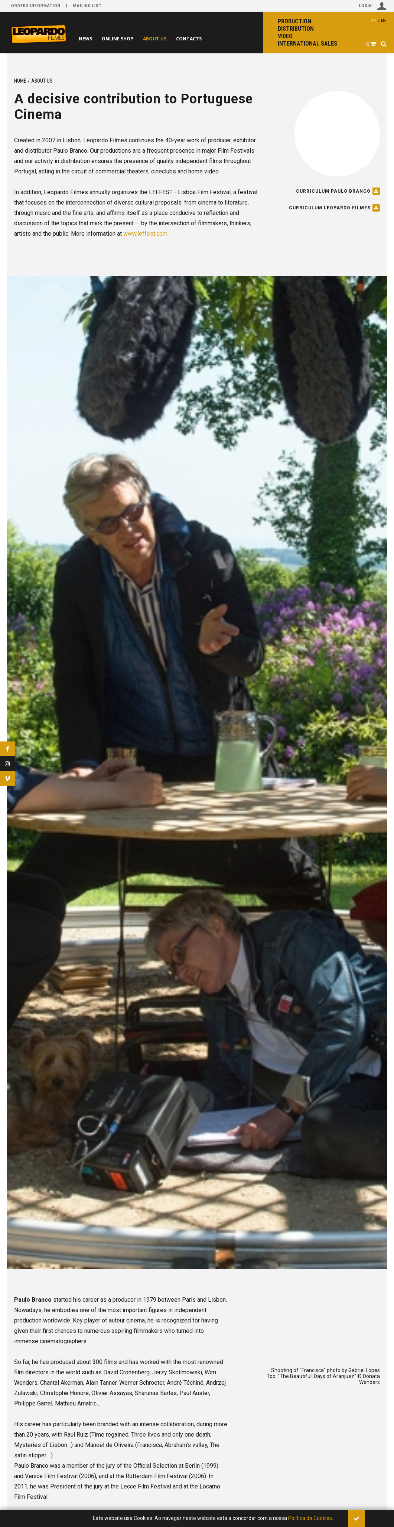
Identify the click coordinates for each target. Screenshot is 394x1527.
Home (20, 81)
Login (373, 6)
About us (170, 39)
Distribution (296, 28)
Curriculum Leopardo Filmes (334, 207)
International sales (307, 43)
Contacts (210, 39)
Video (285, 36)
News (88, 39)
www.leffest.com (145, 233)
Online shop (127, 39)
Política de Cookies (310, 1518)
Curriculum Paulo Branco (338, 191)
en (383, 20)
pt (374, 20)
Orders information (36, 6)
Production (294, 21)
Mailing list (87, 6)
